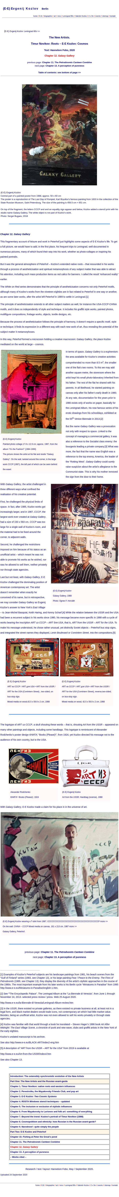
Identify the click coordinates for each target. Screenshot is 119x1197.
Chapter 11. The (67, 62)
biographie (48, 16)
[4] (63, 612)
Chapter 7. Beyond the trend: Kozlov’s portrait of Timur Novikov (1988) (46, 1116)
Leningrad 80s (68, 16)
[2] (102, 419)
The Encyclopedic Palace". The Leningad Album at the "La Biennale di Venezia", (51, 993)
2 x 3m (91, 16)
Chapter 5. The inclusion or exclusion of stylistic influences (41, 1106)
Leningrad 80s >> (32, 31)
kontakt (112, 16)
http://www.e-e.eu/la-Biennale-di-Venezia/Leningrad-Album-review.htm (36, 1002)
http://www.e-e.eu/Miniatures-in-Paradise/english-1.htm (28, 988)
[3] (106, 446)
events (97, 16)
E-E (40, 16)
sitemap (105, 16)
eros (59, 16)
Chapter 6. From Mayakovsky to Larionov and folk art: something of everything (51, 1111)
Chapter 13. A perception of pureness (65, 65)
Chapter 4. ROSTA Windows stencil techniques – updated (40, 1101)
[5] (114, 632)
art (55, 16)
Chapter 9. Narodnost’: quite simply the (34, 1126)
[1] (87, 296)
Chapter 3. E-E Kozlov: (33, 1096)
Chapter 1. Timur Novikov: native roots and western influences (42, 1086)
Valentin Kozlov (81, 16)
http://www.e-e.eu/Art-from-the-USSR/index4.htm (25, 1054)
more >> (104, 921)
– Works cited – (18, 1157)
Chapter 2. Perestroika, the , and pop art (44, 1091)
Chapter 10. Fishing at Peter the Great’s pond (33, 1137)
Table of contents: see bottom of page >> (59, 72)
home (35, 16)
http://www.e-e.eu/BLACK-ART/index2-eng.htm (34, 1042)
